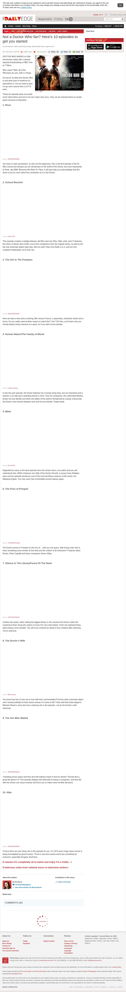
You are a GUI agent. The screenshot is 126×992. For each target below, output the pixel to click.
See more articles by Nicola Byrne (27, 887)
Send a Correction (63, 882)
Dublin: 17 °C (98, 15)
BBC (13, 31)
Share (53, 51)
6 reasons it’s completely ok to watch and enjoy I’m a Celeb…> (37, 862)
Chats (34, 26)
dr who (52, 31)
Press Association (26, 971)
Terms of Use (68, 941)
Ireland (18, 26)
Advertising (68, 946)
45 (40, 52)
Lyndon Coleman (13, 388)
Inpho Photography (89, 971)
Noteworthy (89, 987)
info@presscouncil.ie (95, 960)
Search (122, 19)
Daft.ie (120, 987)
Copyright (67, 951)
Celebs (10, 26)
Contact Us (6, 946)
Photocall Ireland (40, 971)
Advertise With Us (8, 948)
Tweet (65, 51)
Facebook (26, 943)
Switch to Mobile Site (9, 987)
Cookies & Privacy (70, 943)
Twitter (25, 941)
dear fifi (119, 26)
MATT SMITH (62, 31)
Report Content (49, 941)
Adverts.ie (112, 987)
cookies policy (116, 967)
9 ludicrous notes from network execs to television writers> (35, 867)
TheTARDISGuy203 (14, 543)
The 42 (69, 19)
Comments (68, 948)
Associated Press (16, 974)
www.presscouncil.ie (46, 960)
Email (77, 51)
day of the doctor (25, 31)
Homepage (5, 26)
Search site (109, 19)
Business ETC (59, 19)
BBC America (12, 694)
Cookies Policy (26, 7)
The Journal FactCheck (10, 951)
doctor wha (41, 31)
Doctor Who (11, 236)
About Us (5, 941)
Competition (68, 953)
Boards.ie (104, 987)
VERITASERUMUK (13, 159)
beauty (108, 26)
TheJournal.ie (45, 19)
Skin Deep (26, 26)
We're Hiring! (7, 943)
